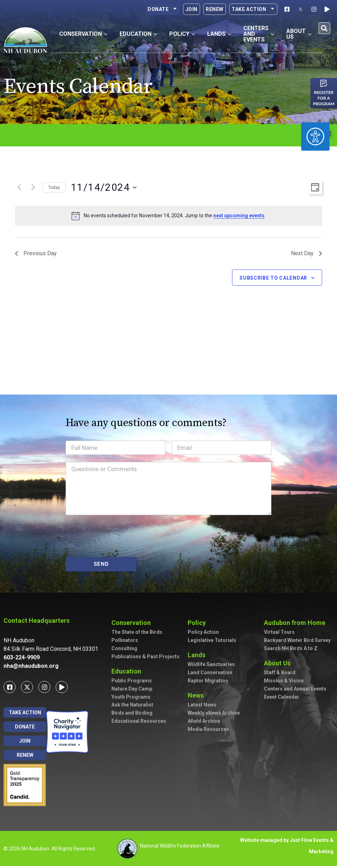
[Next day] (33, 187)
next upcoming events (239, 215)
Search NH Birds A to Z (290, 648)
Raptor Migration (208, 680)
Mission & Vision (284, 680)
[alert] (168, 216)
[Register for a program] (323, 83)
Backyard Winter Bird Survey (297, 640)
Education (128, 671)
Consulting (124, 648)
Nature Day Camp (131, 689)
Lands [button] (219, 33)
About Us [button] (298, 34)
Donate (162, 9)
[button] (324, 28)
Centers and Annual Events (295, 689)
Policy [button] (182, 33)
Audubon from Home (296, 622)
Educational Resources (138, 721)
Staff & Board (279, 672)
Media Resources (208, 729)
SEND (101, 564)
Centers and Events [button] (258, 34)
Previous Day (36, 253)
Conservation (132, 622)
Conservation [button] (83, 33)
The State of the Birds (136, 632)
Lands (198, 655)
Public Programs (131, 680)
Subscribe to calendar (273, 278)
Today (54, 187)
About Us (279, 663)
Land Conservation (210, 672)
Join (192, 9)
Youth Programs (130, 697)
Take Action (253, 9)
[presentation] (119, 536)
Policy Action (203, 632)
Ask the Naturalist (132, 705)
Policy (198, 622)
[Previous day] (19, 187)
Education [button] (138, 33)
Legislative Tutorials (212, 640)
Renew (214, 9)
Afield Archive (204, 721)
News (197, 695)
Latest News (202, 705)
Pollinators (124, 640)
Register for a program (324, 98)
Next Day (306, 253)
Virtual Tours (279, 632)
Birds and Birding (132, 713)
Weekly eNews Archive (214, 713)
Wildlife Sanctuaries (211, 664)
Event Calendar (281, 697)
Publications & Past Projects (145, 656)
